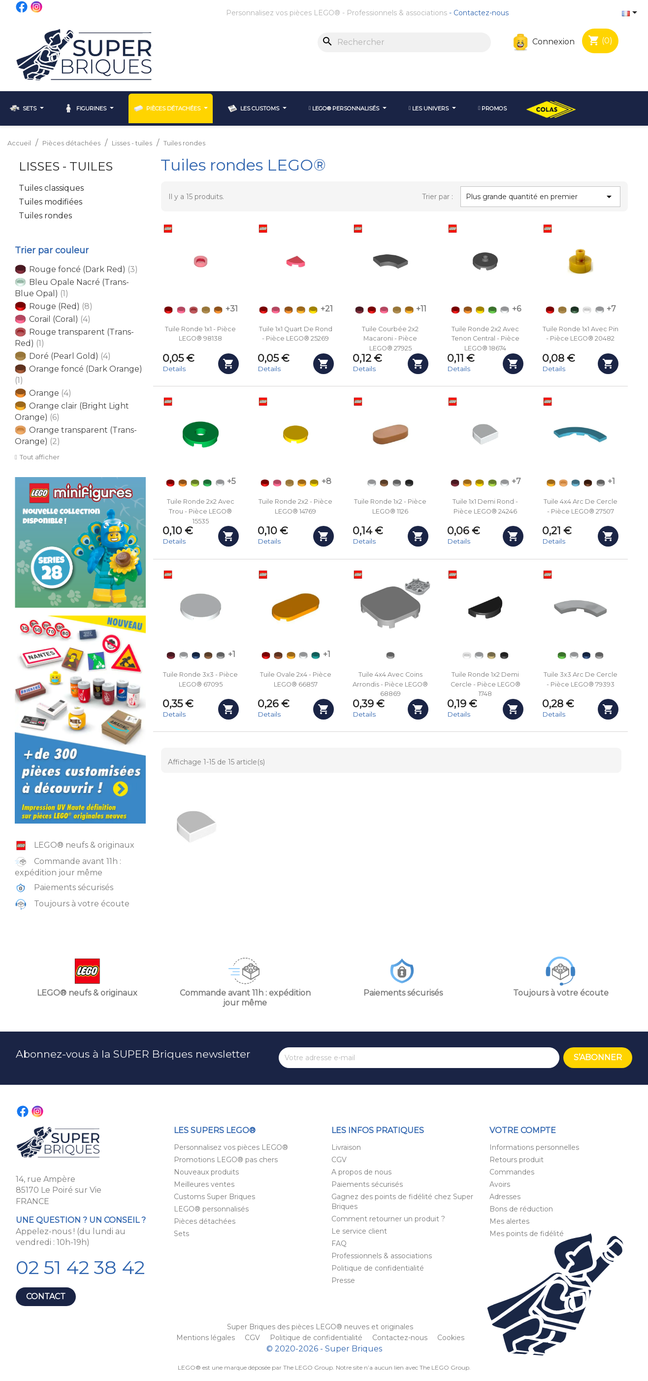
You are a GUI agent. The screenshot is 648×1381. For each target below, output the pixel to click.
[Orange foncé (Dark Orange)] (278, 655)
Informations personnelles (534, 1147)
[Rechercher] (404, 42)
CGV (339, 1159)
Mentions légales (206, 1337)
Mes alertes (509, 1221)
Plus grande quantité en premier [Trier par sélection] (540, 197)
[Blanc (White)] (504, 310)
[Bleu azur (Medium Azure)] (575, 483)
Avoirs (499, 1184)
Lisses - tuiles (66, 166)
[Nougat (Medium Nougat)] (384, 483)
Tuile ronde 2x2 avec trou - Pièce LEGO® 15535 (200, 511)
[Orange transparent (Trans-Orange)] (563, 483)
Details (174, 369)
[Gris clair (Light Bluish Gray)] (396, 483)
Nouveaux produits (206, 1172)
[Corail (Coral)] (181, 310)
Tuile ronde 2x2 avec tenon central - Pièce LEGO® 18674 (485, 338)
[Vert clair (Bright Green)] (492, 310)
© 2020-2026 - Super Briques (324, 1348)
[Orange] (218, 310)
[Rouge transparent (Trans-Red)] (193, 310)
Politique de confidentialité (377, 1268)
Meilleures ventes (204, 1184)
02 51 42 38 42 (80, 1267)
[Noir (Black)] (409, 483)
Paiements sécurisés (367, 1184)
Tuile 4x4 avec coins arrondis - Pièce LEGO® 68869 (390, 684)
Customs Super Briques (214, 1196)
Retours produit (516, 1159)
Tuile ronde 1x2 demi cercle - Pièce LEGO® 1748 (485, 684)
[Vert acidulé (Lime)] (195, 483)
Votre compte (522, 1130)
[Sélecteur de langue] (631, 13)
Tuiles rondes (45, 215)
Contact (45, 1296)
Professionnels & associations (397, 12)
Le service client (359, 1231)
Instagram (37, 7)
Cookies (450, 1337)
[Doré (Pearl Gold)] (205, 310)
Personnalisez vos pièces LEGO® (283, 12)
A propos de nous (361, 1172)
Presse (343, 1280)
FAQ (339, 1243)
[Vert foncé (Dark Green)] (574, 310)
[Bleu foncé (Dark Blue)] (196, 655)
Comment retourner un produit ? (388, 1218)
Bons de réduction (521, 1209)
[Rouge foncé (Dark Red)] (359, 310)
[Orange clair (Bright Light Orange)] (300, 310)
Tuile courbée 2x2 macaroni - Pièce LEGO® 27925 (390, 338)
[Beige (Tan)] (491, 655)
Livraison (346, 1147)
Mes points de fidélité (526, 1233)
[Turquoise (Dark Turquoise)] (315, 655)
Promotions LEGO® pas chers (226, 1159)
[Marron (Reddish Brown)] (587, 483)
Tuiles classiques (51, 188)
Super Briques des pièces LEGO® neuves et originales (320, 1326)
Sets (181, 1233)
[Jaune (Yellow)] (313, 310)
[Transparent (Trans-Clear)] (587, 310)
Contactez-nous (481, 12)
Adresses (504, 1196)
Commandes (511, 1172)
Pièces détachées (204, 1221)
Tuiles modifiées (50, 202)
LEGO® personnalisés (211, 1209)
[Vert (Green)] (207, 483)
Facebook (22, 7)
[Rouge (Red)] (168, 310)
